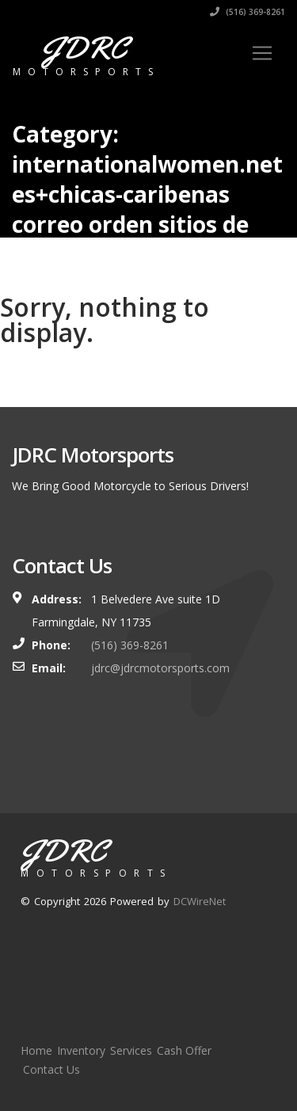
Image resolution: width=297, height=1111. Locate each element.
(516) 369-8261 (247, 11)
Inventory (81, 1050)
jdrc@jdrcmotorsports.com (160, 667)
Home (36, 1050)
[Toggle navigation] (262, 53)
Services (131, 1050)
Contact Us (51, 1069)
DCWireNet (199, 901)
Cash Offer (184, 1050)
